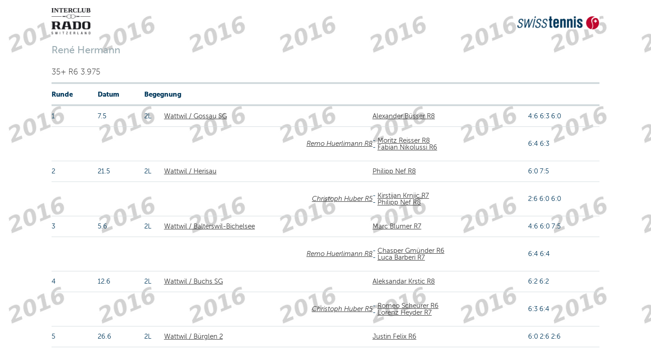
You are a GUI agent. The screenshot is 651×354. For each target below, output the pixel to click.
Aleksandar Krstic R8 (404, 281)
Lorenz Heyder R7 (404, 312)
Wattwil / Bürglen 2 (193, 336)
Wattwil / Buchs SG (193, 281)
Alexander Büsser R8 (404, 116)
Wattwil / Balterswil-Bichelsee (209, 226)
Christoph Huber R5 (342, 198)
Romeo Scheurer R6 (408, 305)
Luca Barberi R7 (401, 257)
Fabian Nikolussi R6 (407, 147)
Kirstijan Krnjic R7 (403, 195)
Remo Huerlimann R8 (340, 143)
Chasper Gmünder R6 (410, 250)
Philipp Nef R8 (394, 171)
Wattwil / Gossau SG (195, 116)
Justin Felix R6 (394, 336)
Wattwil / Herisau (190, 171)
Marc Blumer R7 (397, 226)
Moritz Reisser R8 (403, 140)
